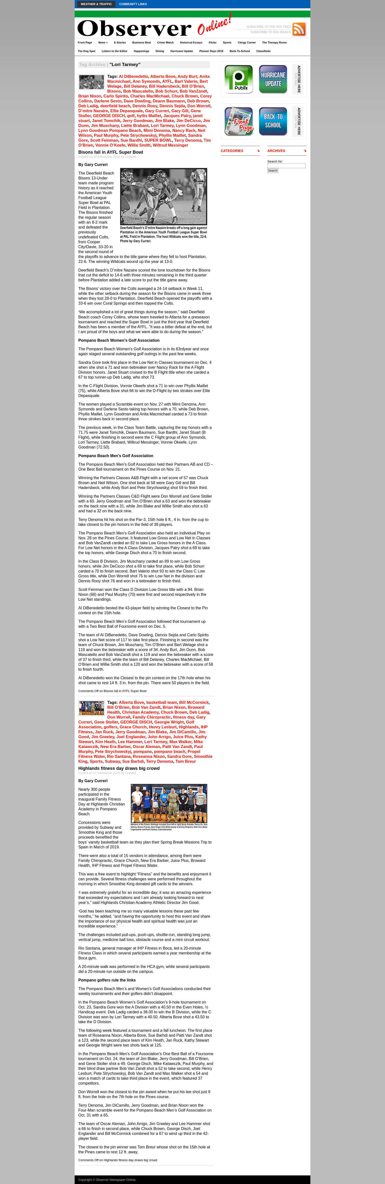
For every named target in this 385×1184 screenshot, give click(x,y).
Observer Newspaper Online (115, 1180)
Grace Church (133, 727)
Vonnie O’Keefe (110, 145)
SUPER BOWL (158, 140)
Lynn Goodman (191, 125)
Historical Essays (191, 42)
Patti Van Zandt (177, 746)
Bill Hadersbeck (164, 86)
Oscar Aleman (146, 746)
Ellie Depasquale (126, 111)
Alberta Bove (163, 76)
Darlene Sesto (108, 101)
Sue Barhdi (133, 761)
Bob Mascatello (138, 91)
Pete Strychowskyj (138, 135)
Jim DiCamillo (182, 732)
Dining (160, 51)
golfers (110, 727)
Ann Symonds (146, 81)
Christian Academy (140, 712)
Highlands (188, 727)
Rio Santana (119, 756)
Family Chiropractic (152, 717)
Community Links (133, 4)
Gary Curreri (157, 111)
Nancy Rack (183, 130)
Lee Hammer (130, 741)
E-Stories (120, 42)
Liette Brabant (135, 125)
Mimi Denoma (156, 130)
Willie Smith (139, 145)
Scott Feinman (104, 140)
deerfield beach (115, 106)
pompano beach (169, 751)
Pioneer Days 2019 (211, 51)
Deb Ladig (88, 106)
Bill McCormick (194, 702)
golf (131, 115)
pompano (142, 751)
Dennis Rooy (145, 106)
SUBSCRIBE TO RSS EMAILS (270, 32)
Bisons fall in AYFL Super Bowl (110, 152)
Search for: (275, 161)
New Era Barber (115, 746)
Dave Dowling (137, 101)
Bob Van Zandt (146, 707)
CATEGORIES (232, 151)
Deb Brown (198, 101)
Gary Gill (179, 111)
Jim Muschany (105, 125)
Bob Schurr (166, 91)
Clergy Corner (247, 42)
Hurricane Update (181, 51)
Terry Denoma (188, 140)
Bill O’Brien (193, 86)
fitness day (183, 717)
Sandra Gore (179, 756)
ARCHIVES (276, 151)
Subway (112, 761)
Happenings (141, 51)
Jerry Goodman (138, 120)
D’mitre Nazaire (93, 111)
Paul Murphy (106, 135)
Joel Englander (130, 737)
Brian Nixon (89, 96)
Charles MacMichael (149, 96)
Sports (227, 42)
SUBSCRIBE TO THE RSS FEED (269, 26)
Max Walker (180, 741)
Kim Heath (105, 741)
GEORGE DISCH (109, 115)
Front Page (85, 42)
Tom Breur (186, 761)
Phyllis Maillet (172, 135)
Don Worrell (198, 106)
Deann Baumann (169, 101)
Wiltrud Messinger (170, 145)
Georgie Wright (169, 722)
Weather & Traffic (96, 4)
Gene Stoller (106, 722)
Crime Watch (165, 42)
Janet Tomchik (106, 120)
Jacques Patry (177, 115)
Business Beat (141, 42)
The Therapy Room (274, 42)
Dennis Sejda (172, 106)
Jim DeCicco (188, 120)
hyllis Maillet (149, 115)
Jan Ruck (104, 732)
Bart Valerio (186, 81)
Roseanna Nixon (149, 756)
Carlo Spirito (116, 96)
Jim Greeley (102, 737)
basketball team (161, 702)
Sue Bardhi (131, 140)
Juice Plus (183, 737)
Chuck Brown (185, 96)
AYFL (167, 81)
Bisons (114, 91)
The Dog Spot (87, 51)
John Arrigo (159, 737)
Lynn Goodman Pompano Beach (109, 130)
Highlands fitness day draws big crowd (119, 768)
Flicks (212, 42)
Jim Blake (164, 120)
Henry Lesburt (163, 727)
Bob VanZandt (193, 91)
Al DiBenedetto (133, 76)
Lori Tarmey (162, 125)
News (103, 42)
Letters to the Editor (115, 51)
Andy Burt (187, 76)
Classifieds (263, 51)
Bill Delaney (135, 86)
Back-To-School (240, 51)
